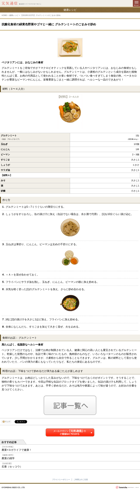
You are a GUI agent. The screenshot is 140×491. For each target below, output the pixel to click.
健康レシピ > (14, 15)
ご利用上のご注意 (81, 479)
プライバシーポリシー (61, 479)
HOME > (5, 15)
